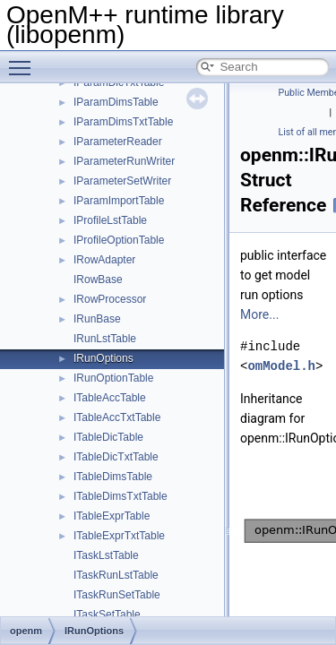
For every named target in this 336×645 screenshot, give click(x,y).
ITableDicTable (108, 437)
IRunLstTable (104, 338)
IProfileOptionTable (118, 240)
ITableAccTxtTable (116, 417)
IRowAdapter (104, 260)
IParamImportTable (118, 200)
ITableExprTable (111, 516)
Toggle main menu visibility (24, 60)
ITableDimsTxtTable (120, 496)
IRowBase (98, 279)
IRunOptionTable (113, 378)
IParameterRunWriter (124, 161)
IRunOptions (103, 358)
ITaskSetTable (107, 614)
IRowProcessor (109, 299)
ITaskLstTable (106, 555)
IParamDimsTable (116, 102)
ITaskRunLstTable (116, 575)
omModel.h (281, 365)
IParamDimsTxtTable (123, 122)
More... (259, 314)
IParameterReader (117, 141)
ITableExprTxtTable (119, 535)
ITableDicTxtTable (116, 457)
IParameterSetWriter (122, 181)
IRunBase (97, 319)
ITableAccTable (109, 397)
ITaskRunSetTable (116, 595)
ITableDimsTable (112, 476)
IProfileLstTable (110, 220)
